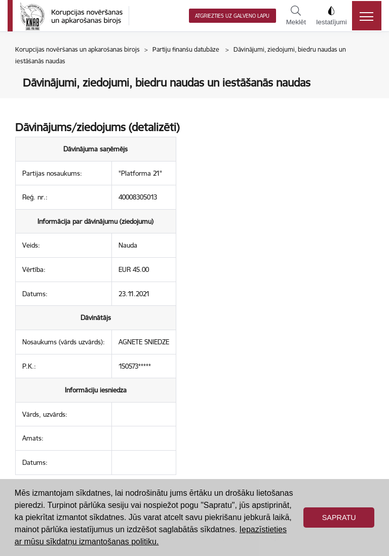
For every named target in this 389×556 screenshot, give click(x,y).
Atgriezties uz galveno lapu (232, 16)
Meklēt (296, 16)
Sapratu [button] (339, 517)
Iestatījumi (331, 16)
